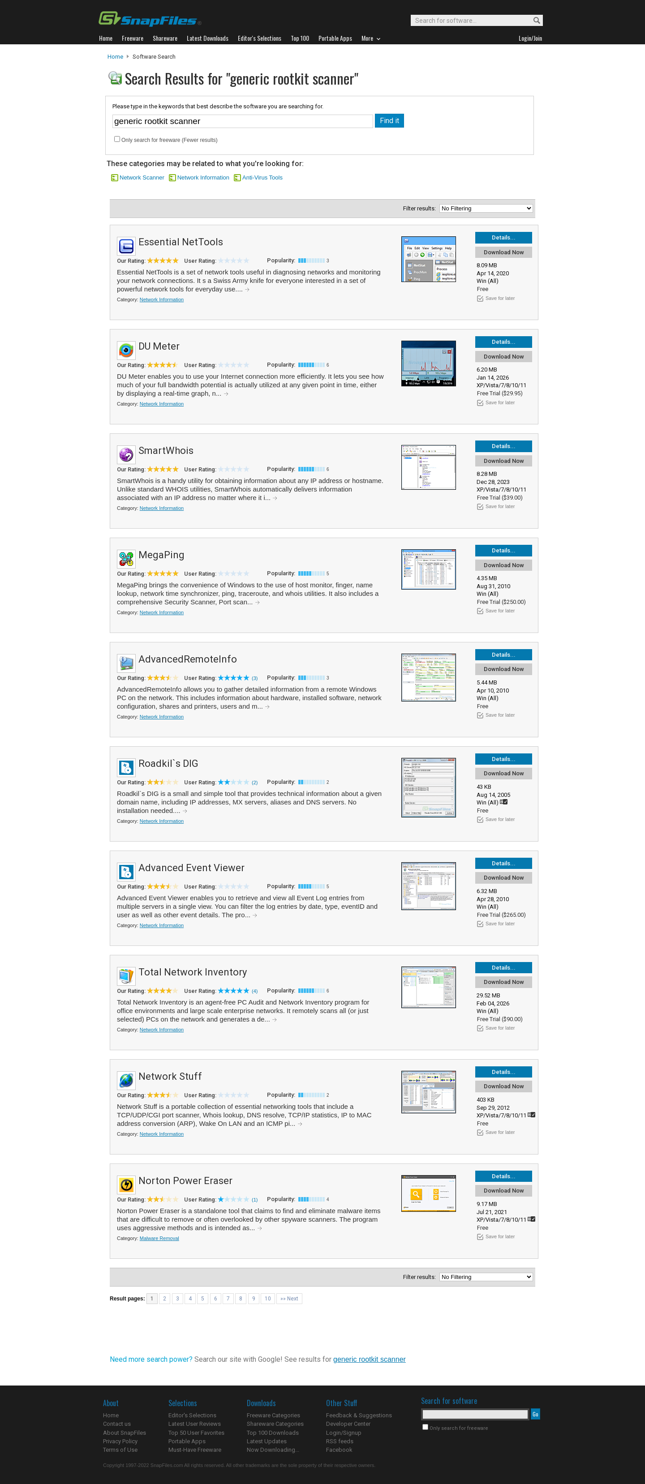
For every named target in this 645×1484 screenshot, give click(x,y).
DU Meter (159, 346)
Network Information (203, 177)
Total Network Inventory (192, 972)
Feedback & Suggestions (359, 1415)
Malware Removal (159, 1238)
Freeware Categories (273, 1415)
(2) (255, 782)
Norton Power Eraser (185, 1180)
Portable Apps (187, 1441)
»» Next (289, 1299)
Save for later (500, 298)
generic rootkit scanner (369, 1359)
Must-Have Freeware (194, 1449)
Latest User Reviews (194, 1423)
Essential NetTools (180, 242)
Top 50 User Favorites (196, 1432)
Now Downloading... (273, 1449)
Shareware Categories (275, 1423)
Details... (504, 237)
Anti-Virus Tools (262, 177)
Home (115, 56)
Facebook (339, 1449)
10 (268, 1299)
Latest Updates (267, 1441)
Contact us (117, 1423)
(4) (255, 991)
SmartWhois (166, 450)
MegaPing (161, 554)
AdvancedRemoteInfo (187, 659)
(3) (255, 678)
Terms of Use (120, 1449)
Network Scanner (142, 177)
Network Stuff (170, 1076)
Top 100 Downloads (273, 1432)
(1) (255, 1199)
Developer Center (348, 1423)
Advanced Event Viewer (191, 867)
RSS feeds (339, 1441)
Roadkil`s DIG (168, 763)
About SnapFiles (124, 1432)
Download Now (504, 252)
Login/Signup (343, 1432)
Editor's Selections (192, 1415)
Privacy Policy (120, 1441)
